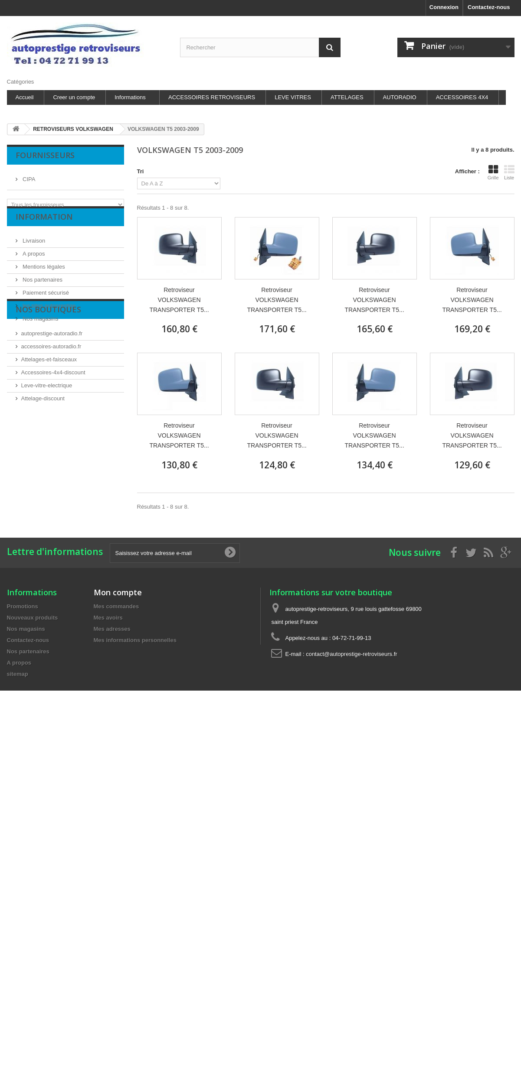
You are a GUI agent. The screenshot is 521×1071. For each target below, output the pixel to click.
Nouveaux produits (32, 617)
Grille (493, 172)
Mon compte (118, 592)
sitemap (17, 674)
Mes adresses (112, 629)
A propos (33, 264)
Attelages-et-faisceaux (49, 405)
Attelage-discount (43, 444)
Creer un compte (74, 97)
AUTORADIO (399, 97)
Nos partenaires (41, 290)
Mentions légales (43, 277)
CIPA (28, 175)
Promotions (22, 606)
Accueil (25, 97)
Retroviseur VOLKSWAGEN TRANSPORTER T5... (179, 299)
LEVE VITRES (293, 97)
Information (44, 230)
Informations (130, 97)
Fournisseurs (45, 155)
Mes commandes (116, 606)
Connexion (444, 7)
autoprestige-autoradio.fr (52, 379)
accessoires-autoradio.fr (51, 392)
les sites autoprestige (48, 316)
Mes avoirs (108, 617)
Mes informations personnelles (135, 640)
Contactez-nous (489, 7)
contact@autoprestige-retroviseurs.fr (351, 654)
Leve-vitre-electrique (46, 431)
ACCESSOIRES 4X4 (462, 97)
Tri (140, 171)
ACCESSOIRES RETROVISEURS (211, 97)
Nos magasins (40, 329)
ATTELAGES (347, 97)
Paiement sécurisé (45, 303)
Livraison (33, 251)
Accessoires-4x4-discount (53, 418)
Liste (509, 172)
